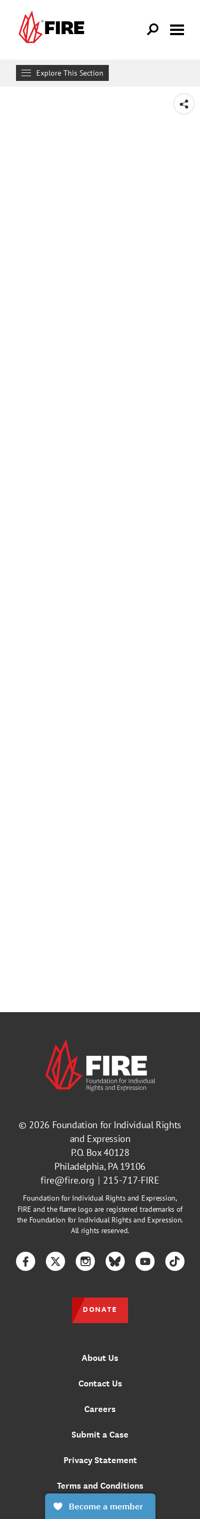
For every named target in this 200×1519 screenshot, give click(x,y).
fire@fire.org (67, 1180)
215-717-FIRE (131, 1180)
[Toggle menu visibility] (177, 29)
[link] (50, 30)
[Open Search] (153, 29)
